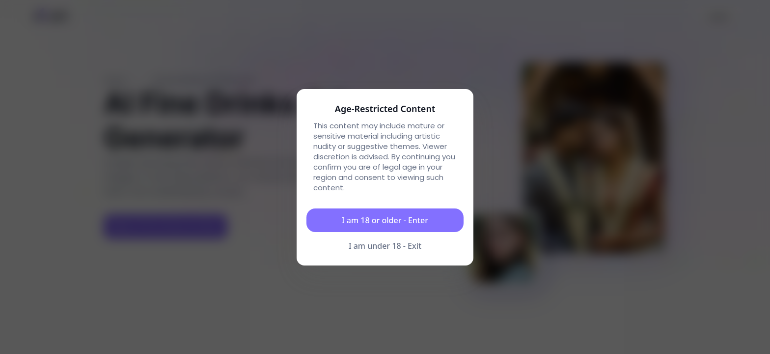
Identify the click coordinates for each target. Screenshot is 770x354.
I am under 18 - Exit (385, 245)
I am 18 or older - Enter (385, 220)
